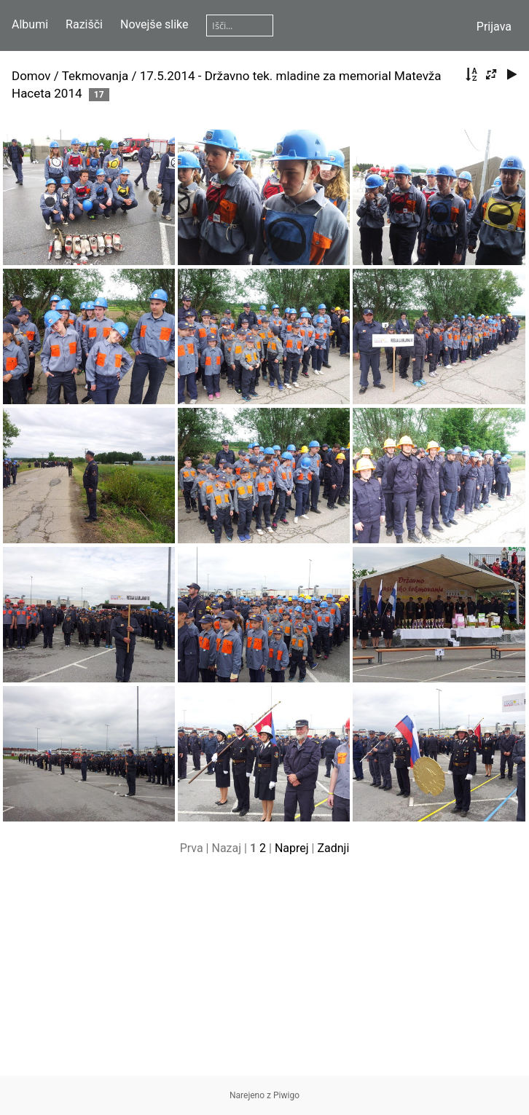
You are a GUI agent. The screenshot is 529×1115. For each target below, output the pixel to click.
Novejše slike (154, 24)
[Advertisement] (264, 974)
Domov (31, 75)
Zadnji (333, 848)
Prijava (494, 27)
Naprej (292, 848)
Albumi (30, 24)
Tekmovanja (95, 75)
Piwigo (286, 1095)
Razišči (84, 24)
